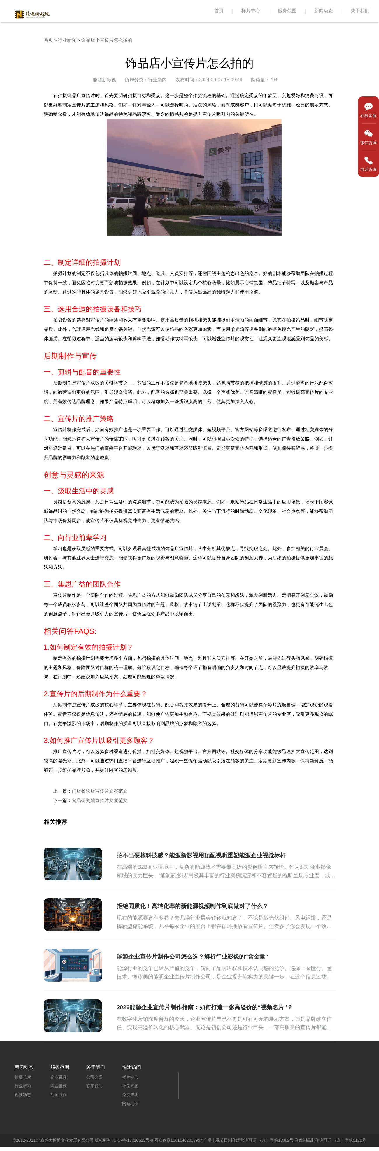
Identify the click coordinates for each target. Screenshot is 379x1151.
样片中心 (250, 10)
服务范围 (287, 10)
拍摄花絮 (23, 1077)
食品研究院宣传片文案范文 (100, 800)
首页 (219, 10)
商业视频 (58, 1086)
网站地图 (130, 1103)
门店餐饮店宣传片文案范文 (100, 791)
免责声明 (130, 1094)
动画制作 (58, 1094)
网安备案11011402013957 (178, 1140)
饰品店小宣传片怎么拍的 (106, 40)
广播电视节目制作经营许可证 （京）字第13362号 (248, 1140)
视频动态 (23, 1094)
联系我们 (94, 1086)
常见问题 (130, 1086)
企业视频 (58, 1077)
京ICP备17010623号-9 (132, 1140)
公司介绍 (94, 1077)
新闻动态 (323, 10)
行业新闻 (67, 40)
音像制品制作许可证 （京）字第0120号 (330, 1140)
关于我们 (360, 10)
